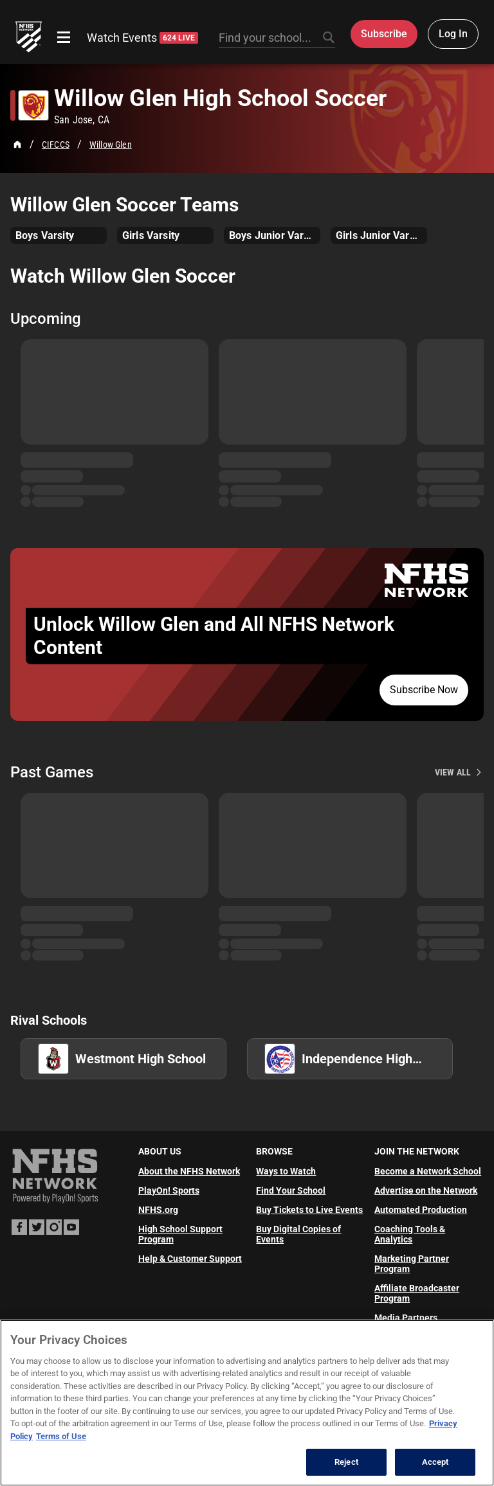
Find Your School (290, 1190)
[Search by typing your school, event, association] (277, 38)
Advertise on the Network (425, 1190)
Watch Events (142, 37)
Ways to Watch (286, 1171)
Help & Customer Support (190, 1258)
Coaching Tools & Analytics (409, 1234)
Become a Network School (427, 1171)
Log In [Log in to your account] (453, 34)
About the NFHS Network (189, 1171)
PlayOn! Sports (168, 1190)
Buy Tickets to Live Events (309, 1210)
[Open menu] (63, 37)
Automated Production (420, 1210)
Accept (435, 1462)
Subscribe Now (424, 690)
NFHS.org (158, 1210)
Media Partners (405, 1318)
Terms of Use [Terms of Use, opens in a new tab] (61, 1436)
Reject (346, 1462)
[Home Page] (17, 144)
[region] (247, 1403)
